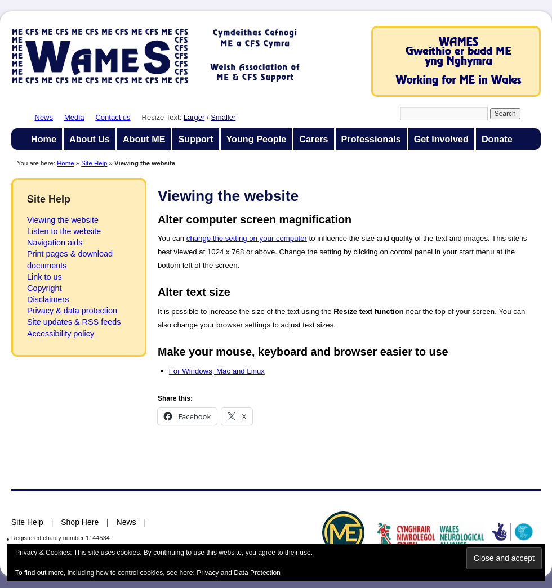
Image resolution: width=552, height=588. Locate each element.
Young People (256, 139)
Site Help (94, 163)
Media (74, 117)
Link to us (44, 276)
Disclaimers (48, 299)
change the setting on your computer (246, 238)
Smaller (223, 117)
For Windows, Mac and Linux (217, 371)
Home (43, 139)
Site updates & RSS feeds (74, 321)
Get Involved (441, 139)
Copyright (44, 288)
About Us (89, 139)
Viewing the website (63, 220)
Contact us (112, 117)
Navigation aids (54, 242)
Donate (497, 139)
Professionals (371, 139)
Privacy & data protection (72, 310)
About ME (144, 139)
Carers (313, 139)
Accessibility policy (60, 333)
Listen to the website (64, 231)
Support (195, 139)
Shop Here (80, 522)
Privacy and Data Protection (239, 573)
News (44, 117)
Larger (194, 117)
